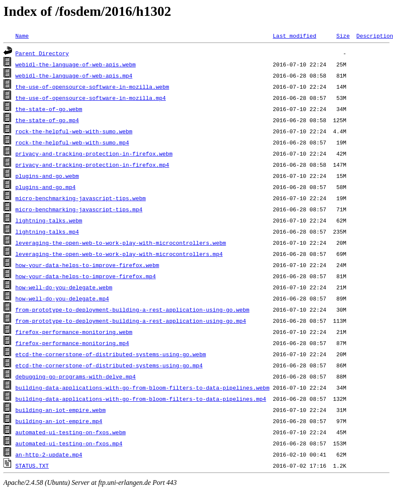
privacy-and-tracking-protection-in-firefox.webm (94, 153)
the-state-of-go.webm (48, 109)
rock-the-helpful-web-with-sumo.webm (73, 131)
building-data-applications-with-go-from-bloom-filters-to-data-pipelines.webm (142, 387)
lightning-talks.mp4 (47, 231)
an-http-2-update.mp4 (48, 454)
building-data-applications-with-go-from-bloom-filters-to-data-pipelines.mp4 (140, 399)
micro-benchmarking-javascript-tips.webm (80, 198)
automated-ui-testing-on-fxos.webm (70, 432)
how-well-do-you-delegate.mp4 (62, 298)
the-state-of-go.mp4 (47, 120)
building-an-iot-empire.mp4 (58, 421)
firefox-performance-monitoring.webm (73, 332)
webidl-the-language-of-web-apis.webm (75, 64)
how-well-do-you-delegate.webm (63, 287)
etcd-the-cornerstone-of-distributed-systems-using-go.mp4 (109, 365)
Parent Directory (42, 53)
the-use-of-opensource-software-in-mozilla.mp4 (90, 98)
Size (343, 35)
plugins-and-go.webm (47, 176)
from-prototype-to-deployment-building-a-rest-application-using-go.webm (132, 309)
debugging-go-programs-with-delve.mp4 (75, 376)
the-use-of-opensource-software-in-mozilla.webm (92, 86)
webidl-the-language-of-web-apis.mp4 (73, 75)
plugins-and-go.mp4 (45, 187)
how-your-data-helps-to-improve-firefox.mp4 (85, 276)
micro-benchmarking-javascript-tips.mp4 (78, 209)
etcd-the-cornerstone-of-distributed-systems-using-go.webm (110, 354)
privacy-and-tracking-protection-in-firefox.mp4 (92, 164)
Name (22, 35)
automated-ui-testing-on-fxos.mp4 (69, 443)
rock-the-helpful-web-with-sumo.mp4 (72, 142)
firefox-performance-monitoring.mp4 (72, 343)
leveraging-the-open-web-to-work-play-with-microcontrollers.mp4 (119, 254)
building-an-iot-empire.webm (60, 410)
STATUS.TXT (32, 465)
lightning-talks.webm (48, 220)
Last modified (294, 35)
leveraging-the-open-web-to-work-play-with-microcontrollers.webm (120, 243)
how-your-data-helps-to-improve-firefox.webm (87, 265)
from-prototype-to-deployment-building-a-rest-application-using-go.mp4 (130, 321)
